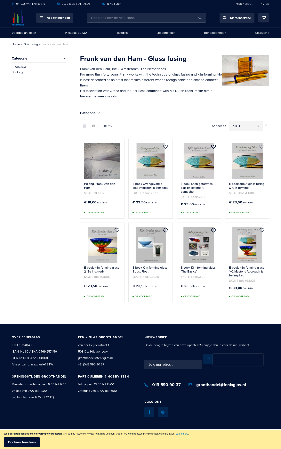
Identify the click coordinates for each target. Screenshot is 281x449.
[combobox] (146, 18)
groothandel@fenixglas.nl (217, 384)
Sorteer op (219, 126)
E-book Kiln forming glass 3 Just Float (149, 269)
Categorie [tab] (88, 113)
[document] (140, 439)
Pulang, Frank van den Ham (99, 186)
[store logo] (18, 18)
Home (16, 44)
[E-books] (39, 67)
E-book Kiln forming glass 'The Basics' (198, 269)
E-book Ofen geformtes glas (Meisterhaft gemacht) (197, 188)
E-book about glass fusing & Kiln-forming (246, 186)
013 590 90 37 (162, 384)
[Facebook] (149, 412)
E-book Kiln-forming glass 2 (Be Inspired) (101, 269)
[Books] (39, 72)
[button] (54, 18)
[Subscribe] (208, 359)
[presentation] (238, 360)
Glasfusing (31, 44)
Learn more (182, 434)
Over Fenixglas (26, 337)
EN (267, 4)
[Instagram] (163, 412)
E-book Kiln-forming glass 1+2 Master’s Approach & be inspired (246, 271)
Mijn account (245, 4)
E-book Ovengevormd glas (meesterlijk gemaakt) (150, 186)
